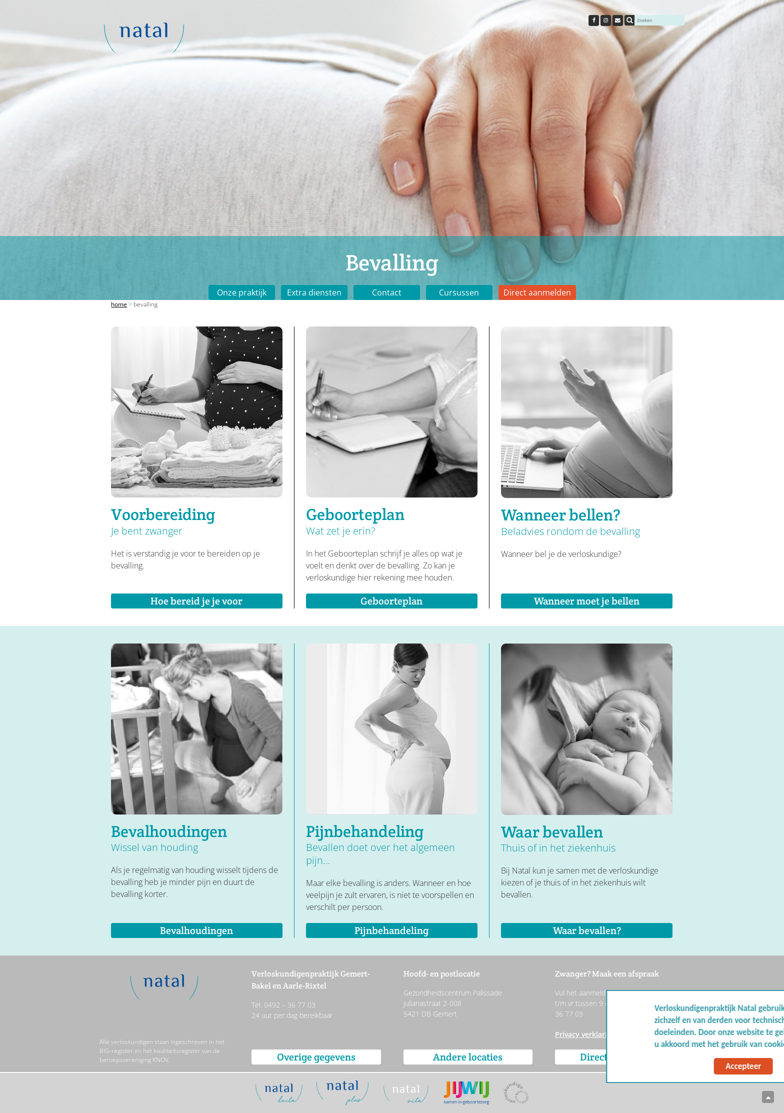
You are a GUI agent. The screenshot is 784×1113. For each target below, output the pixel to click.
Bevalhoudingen (196, 930)
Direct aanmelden (537, 292)
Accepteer (681, 1066)
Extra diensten (314, 292)
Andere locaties (467, 1057)
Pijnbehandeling (391, 930)
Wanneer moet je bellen (587, 601)
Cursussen (459, 292)
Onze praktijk (241, 292)
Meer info (749, 1044)
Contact (387, 292)
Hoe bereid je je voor (196, 601)
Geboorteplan (391, 601)
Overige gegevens (316, 1057)
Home (119, 304)
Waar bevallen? (587, 930)
